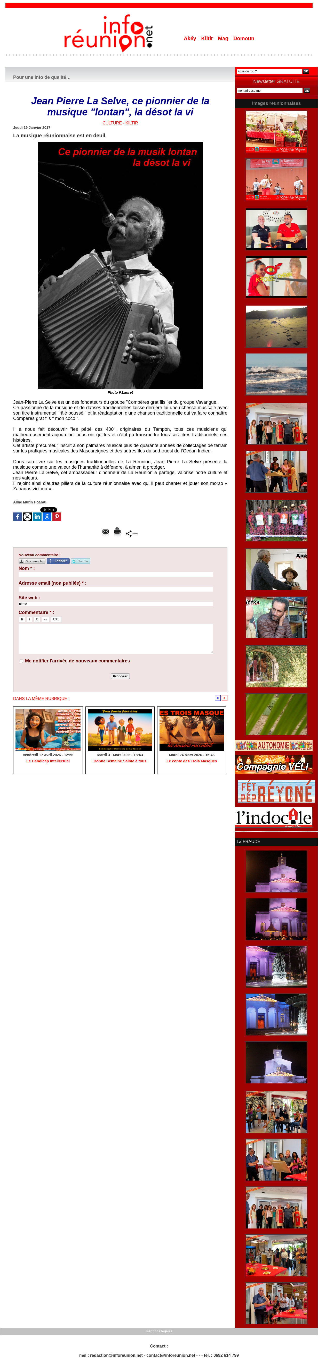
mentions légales (158, 1331)
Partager (132, 533)
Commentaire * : (36, 612)
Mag (224, 38)
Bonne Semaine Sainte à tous (120, 762)
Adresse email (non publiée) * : (52, 583)
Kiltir (207, 38)
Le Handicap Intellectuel (48, 762)
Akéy (190, 38)
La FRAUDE (248, 841)
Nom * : (27, 568)
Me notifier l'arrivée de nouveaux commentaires (77, 660)
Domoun (243, 38)
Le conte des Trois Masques (192, 762)
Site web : (29, 597)
